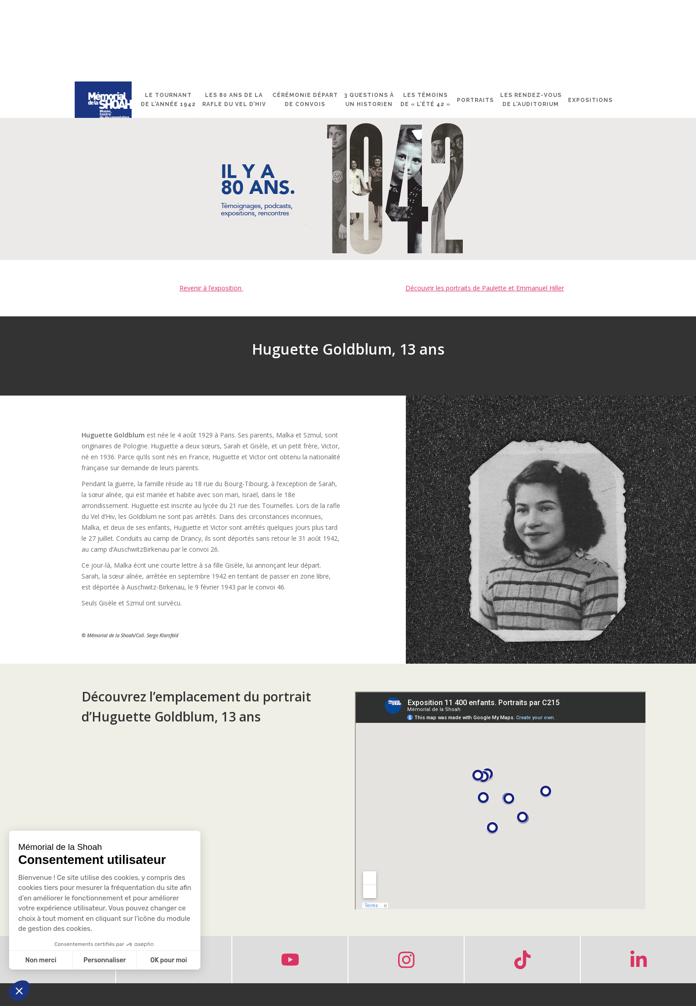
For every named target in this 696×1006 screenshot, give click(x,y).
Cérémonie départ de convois (305, 99)
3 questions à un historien (369, 99)
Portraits (475, 100)
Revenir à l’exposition (211, 288)
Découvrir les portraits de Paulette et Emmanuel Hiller (484, 288)
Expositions (590, 100)
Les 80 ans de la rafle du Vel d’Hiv (234, 99)
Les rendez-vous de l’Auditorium (531, 99)
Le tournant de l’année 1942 (168, 99)
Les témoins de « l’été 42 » (425, 99)
